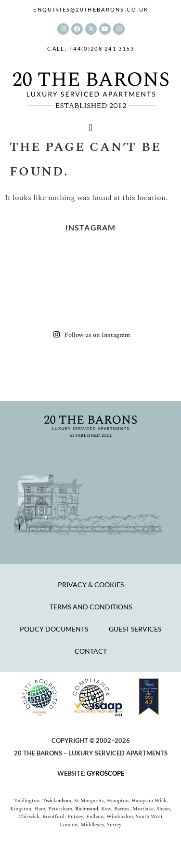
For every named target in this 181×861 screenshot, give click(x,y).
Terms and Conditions (91, 607)
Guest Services (135, 629)
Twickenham (56, 800)
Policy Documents (54, 629)
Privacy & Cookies (91, 584)
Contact (91, 651)
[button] (90, 128)
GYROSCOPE (105, 773)
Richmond (86, 809)
